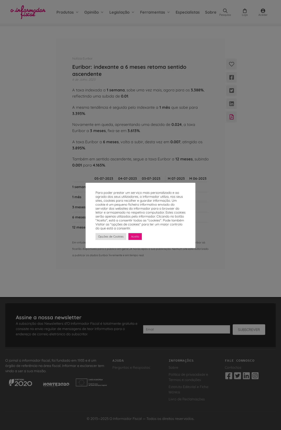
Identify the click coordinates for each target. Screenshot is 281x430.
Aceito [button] (135, 236)
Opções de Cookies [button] (111, 236)
